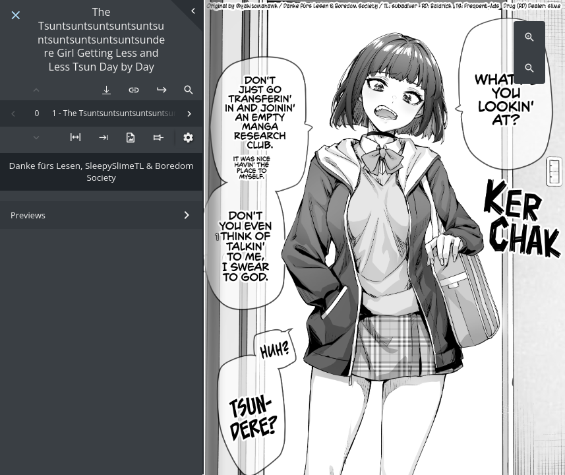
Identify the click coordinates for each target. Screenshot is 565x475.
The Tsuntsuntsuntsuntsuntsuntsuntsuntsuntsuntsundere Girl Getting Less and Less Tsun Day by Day (101, 39)
